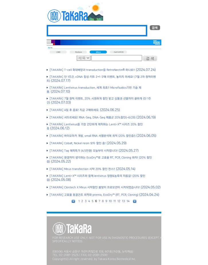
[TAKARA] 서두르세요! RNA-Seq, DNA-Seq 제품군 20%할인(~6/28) (92, 117)
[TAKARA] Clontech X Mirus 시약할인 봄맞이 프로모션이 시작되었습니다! (94, 187)
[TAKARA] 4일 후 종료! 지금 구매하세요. (74, 110)
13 (123, 201)
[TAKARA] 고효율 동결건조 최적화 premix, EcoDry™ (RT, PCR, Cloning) (93, 195)
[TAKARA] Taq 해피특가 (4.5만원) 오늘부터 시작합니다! (83, 150)
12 (118, 201)
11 (114, 201)
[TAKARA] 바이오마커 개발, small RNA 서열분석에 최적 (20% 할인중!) (92, 136)
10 (110, 201)
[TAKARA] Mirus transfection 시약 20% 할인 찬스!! (82, 169)
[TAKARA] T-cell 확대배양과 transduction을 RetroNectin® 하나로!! (92, 70)
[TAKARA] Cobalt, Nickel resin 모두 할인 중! (77, 143)
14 (128, 201)
